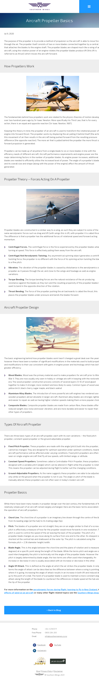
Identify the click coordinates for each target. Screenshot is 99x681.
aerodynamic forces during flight (49, 589)
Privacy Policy (47, 671)
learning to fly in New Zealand (82, 589)
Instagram (41, 650)
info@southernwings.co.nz (56, 636)
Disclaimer (58, 671)
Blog (38, 671)
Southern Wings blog (88, 592)
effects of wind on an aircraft (19, 592)
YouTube (57, 645)
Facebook (41, 645)
